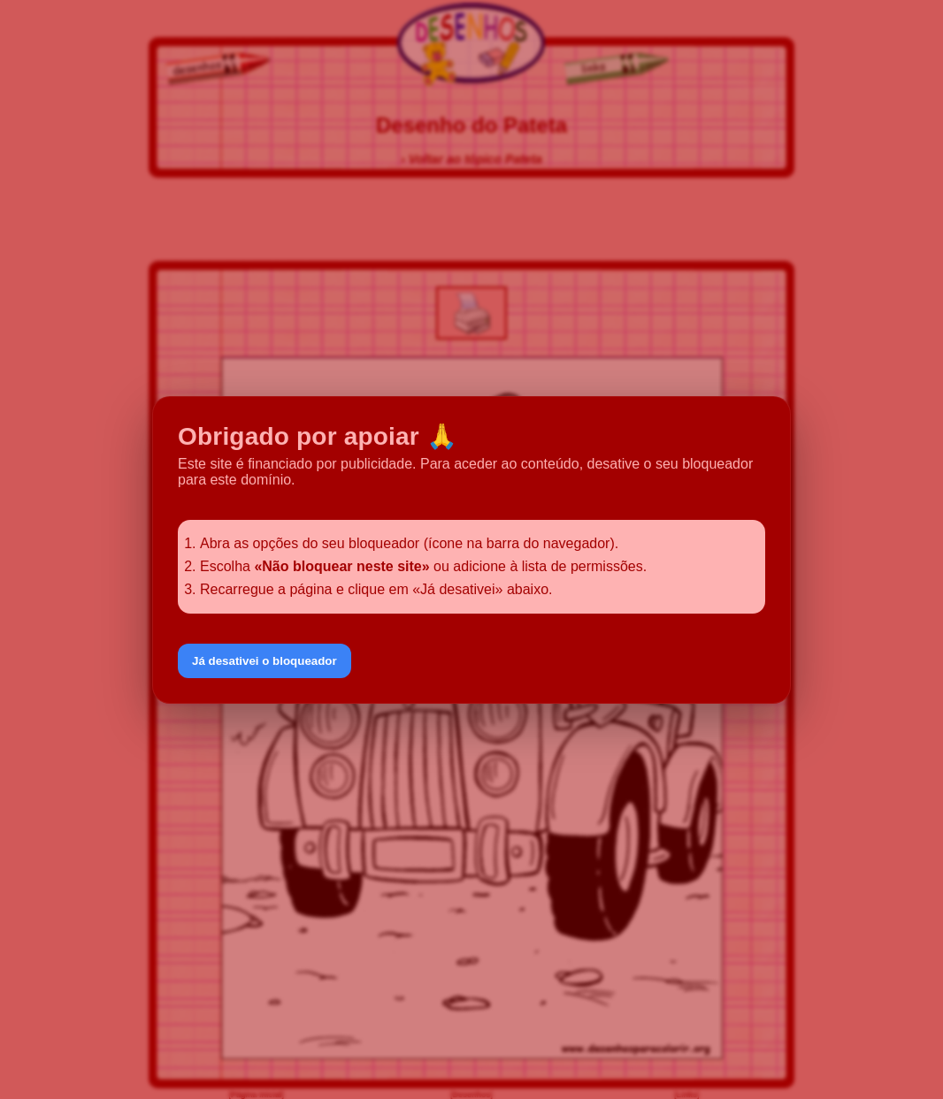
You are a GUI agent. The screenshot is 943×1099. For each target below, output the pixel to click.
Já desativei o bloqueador (264, 661)
